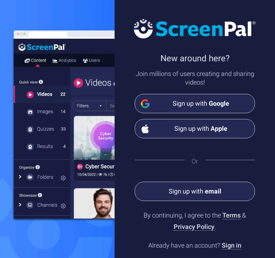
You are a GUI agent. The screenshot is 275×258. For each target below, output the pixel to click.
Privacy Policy (194, 226)
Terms (231, 215)
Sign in (231, 245)
